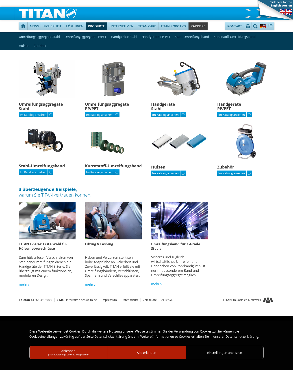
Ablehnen (68, 352)
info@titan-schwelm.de (77, 300)
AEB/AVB (167, 300)
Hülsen (24, 46)
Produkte (96, 26)
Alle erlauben (146, 352)
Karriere (198, 26)
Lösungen (74, 26)
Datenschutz (130, 300)
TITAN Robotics (173, 26)
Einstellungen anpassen (224, 352)
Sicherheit (52, 26)
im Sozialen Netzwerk (242, 300)
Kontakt (234, 26)
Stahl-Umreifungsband (192, 37)
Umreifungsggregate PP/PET (85, 37)
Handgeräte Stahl (124, 37)
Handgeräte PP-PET (156, 37)
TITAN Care (147, 26)
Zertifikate (150, 300)
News (34, 26)
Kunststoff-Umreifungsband (235, 37)
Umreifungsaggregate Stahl (39, 37)
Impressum (109, 300)
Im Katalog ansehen (33, 115)
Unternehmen (121, 26)
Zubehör (40, 46)
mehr (23, 284)
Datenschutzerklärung (242, 336)
